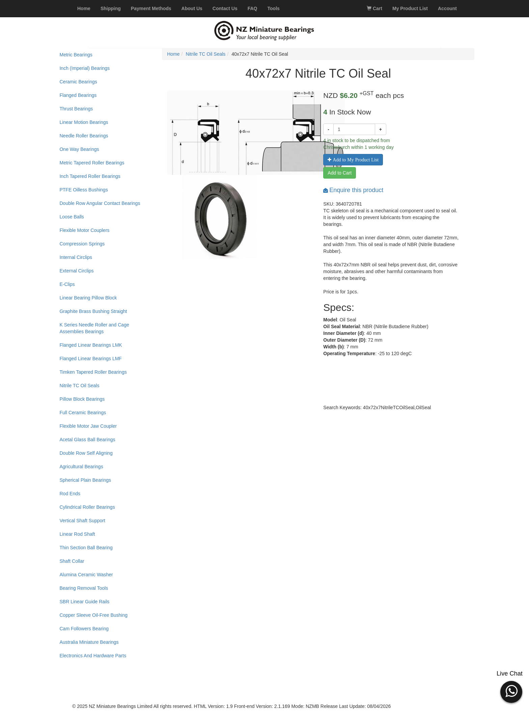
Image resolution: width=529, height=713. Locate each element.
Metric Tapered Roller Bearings (91, 162)
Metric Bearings (75, 54)
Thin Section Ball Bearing (85, 547)
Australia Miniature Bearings (88, 642)
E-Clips (67, 284)
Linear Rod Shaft (77, 534)
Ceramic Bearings (78, 81)
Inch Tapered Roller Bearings (89, 176)
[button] (511, 691)
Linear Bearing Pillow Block (88, 297)
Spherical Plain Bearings (85, 480)
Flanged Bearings (77, 95)
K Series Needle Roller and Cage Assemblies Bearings (94, 328)
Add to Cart (340, 173)
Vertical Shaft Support (82, 520)
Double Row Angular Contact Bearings (99, 203)
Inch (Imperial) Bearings (84, 68)
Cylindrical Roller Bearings (87, 507)
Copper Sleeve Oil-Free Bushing (93, 615)
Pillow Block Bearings (82, 399)
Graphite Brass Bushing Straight (93, 311)
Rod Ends (69, 493)
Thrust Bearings (76, 108)
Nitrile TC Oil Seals (79, 385)
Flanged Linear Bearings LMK (90, 345)
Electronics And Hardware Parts (92, 655)
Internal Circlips (75, 257)
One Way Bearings (79, 149)
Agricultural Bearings (81, 466)
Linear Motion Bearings (83, 122)
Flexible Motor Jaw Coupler (88, 426)
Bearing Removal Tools (83, 588)
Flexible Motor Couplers (84, 230)
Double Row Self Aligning (85, 453)
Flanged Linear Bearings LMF (90, 358)
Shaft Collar (71, 561)
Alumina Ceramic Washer (86, 574)
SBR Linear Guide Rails (84, 601)
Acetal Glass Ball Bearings (87, 439)
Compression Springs (82, 243)
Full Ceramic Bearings (82, 412)
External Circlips (76, 270)
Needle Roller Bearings (83, 135)
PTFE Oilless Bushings (83, 189)
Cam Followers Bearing (84, 628)
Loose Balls (71, 216)
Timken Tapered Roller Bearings (93, 372)
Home (173, 54)
